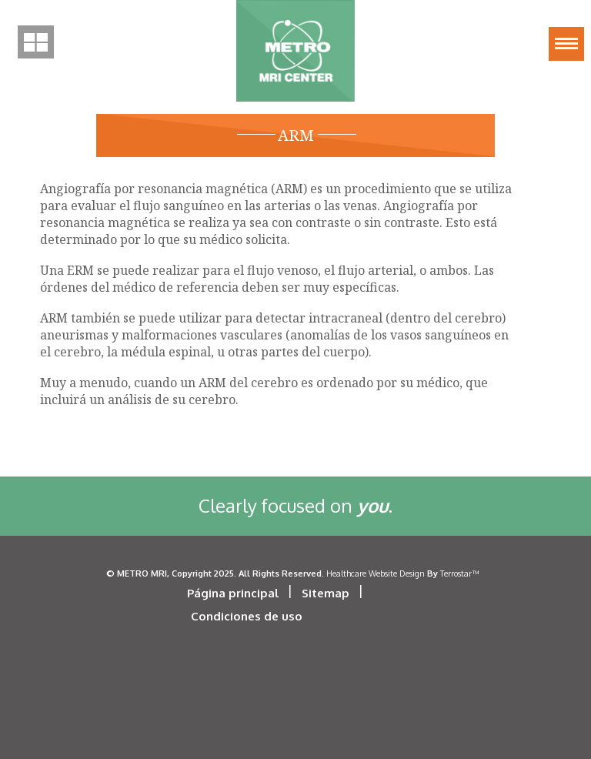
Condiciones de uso (246, 616)
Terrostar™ (459, 573)
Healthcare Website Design (375, 573)
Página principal (233, 593)
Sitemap (325, 593)
